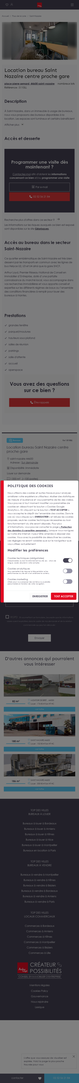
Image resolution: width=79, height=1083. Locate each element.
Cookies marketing (33, 581)
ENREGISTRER (40, 596)
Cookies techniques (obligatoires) (33, 560)
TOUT (63, 596)
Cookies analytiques (33, 570)
